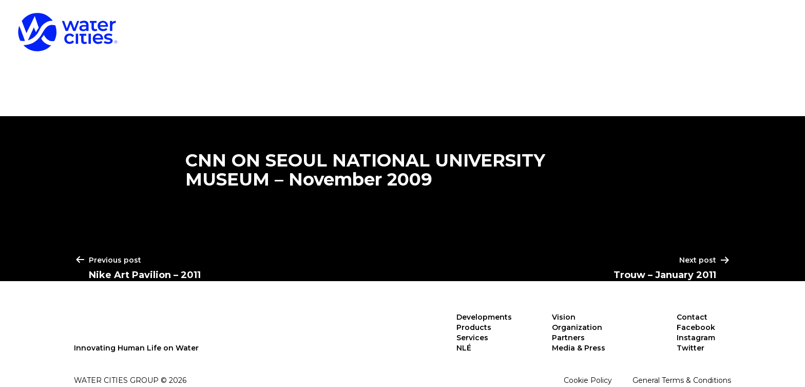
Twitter (690, 348)
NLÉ (770, 25)
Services (696, 25)
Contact (692, 317)
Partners (568, 337)
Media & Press (578, 348)
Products (604, 25)
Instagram (696, 337)
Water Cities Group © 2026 (130, 380)
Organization (577, 327)
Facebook (696, 327)
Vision (564, 317)
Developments (494, 25)
